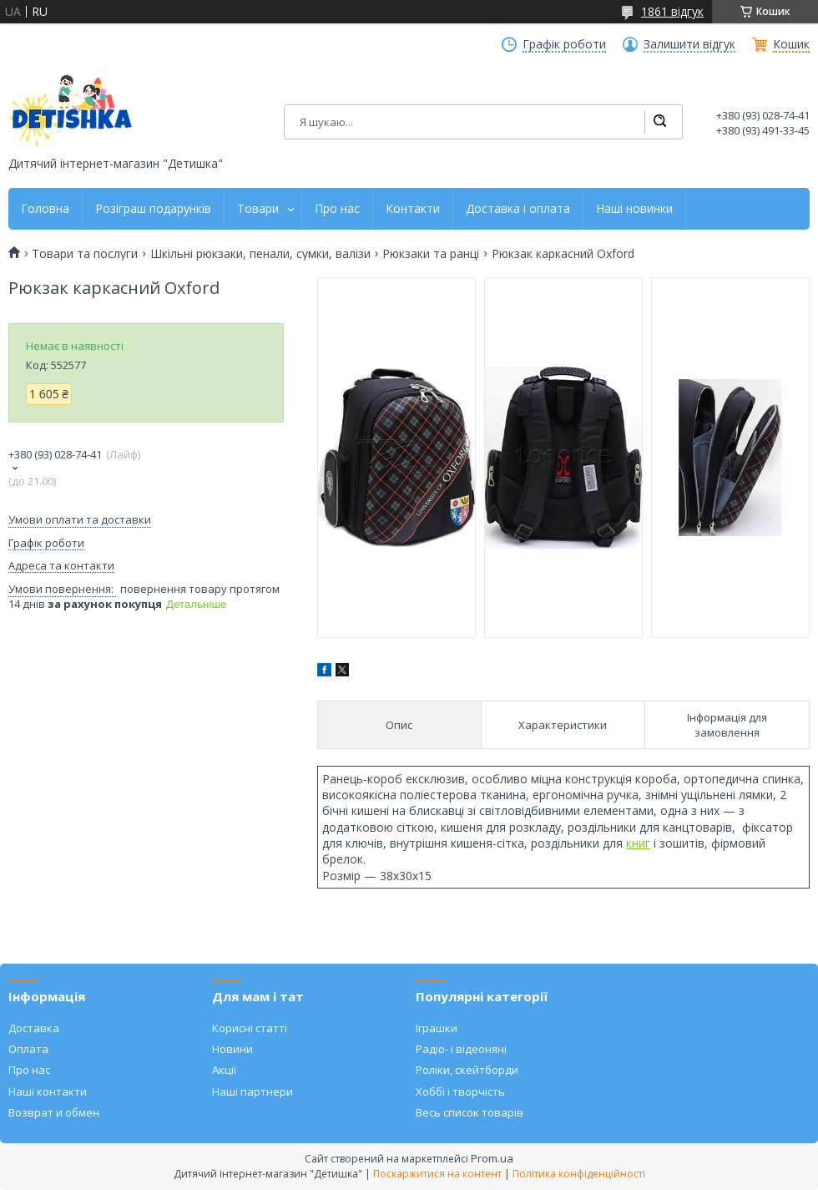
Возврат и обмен (53, 1112)
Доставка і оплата (518, 208)
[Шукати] (659, 122)
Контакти (413, 208)
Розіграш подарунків (153, 208)
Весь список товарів (469, 1112)
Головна (45, 208)
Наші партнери (252, 1091)
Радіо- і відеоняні (461, 1048)
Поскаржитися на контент (437, 1174)
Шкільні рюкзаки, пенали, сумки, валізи (260, 253)
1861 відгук (672, 11)
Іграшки (436, 1028)
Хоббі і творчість (460, 1091)
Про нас (337, 208)
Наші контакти (47, 1091)
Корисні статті (249, 1028)
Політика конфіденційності (579, 1174)
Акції (224, 1069)
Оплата (28, 1048)
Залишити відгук (689, 44)
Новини (232, 1048)
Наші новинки (634, 208)
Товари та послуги (85, 253)
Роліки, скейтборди (467, 1069)
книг (638, 843)
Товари (258, 208)
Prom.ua (492, 1158)
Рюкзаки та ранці (430, 253)
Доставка (33, 1028)
